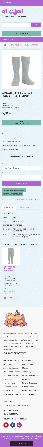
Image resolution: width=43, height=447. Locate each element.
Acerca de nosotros (10, 368)
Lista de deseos (28, 387)
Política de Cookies (10, 387)
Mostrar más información (21, 157)
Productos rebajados (30, 375)
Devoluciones (27, 360)
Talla (3, 164)
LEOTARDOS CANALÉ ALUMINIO (9, 269)
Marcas (25, 368)
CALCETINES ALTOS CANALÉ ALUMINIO (24, 45)
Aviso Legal (7, 379)
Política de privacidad (11, 375)
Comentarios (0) (23, 207)
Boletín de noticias (29, 390)
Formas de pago (9, 383)
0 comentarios (19, 199)
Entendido (21, 443)
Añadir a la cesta (22, 183)
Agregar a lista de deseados (13, 190)
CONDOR (9, 103)
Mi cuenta (26, 379)
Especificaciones (9, 207)
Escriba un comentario (32, 199)
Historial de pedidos (29, 383)
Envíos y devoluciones (11, 372)
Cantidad (5, 173)
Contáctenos (8, 390)
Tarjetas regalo (28, 372)
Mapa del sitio (27, 364)
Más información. (33, 438)
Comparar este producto (12, 194)
